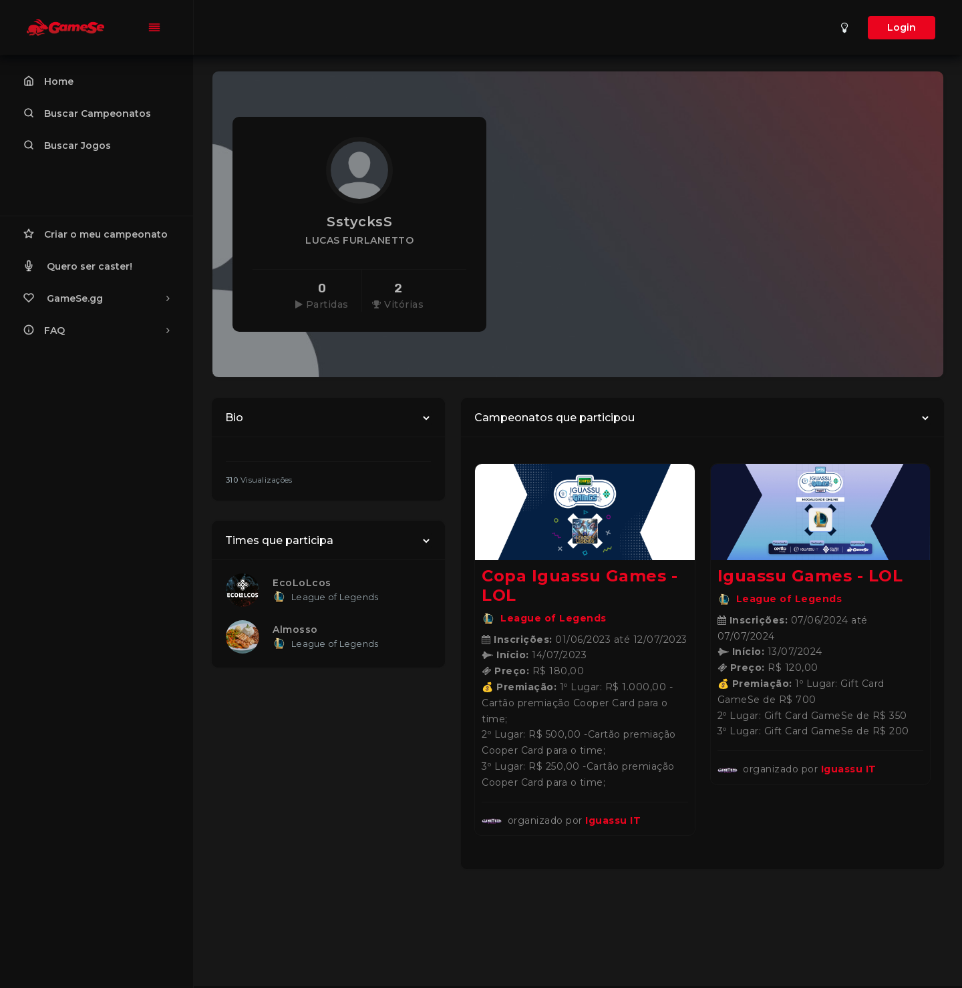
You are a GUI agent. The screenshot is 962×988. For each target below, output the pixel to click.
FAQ (96, 330)
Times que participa (279, 540)
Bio (234, 417)
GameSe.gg (96, 298)
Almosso (295, 630)
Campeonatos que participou (554, 417)
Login (901, 27)
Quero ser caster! (77, 266)
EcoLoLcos (302, 583)
